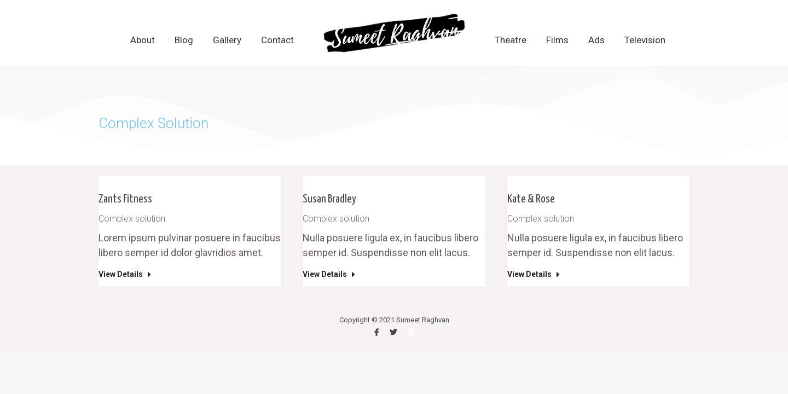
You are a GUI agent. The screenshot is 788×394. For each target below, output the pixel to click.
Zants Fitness (125, 199)
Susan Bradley (329, 199)
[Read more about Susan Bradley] (330, 276)
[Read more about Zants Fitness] (126, 276)
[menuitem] (142, 40)
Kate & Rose (531, 199)
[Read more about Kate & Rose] (534, 276)
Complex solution (132, 218)
